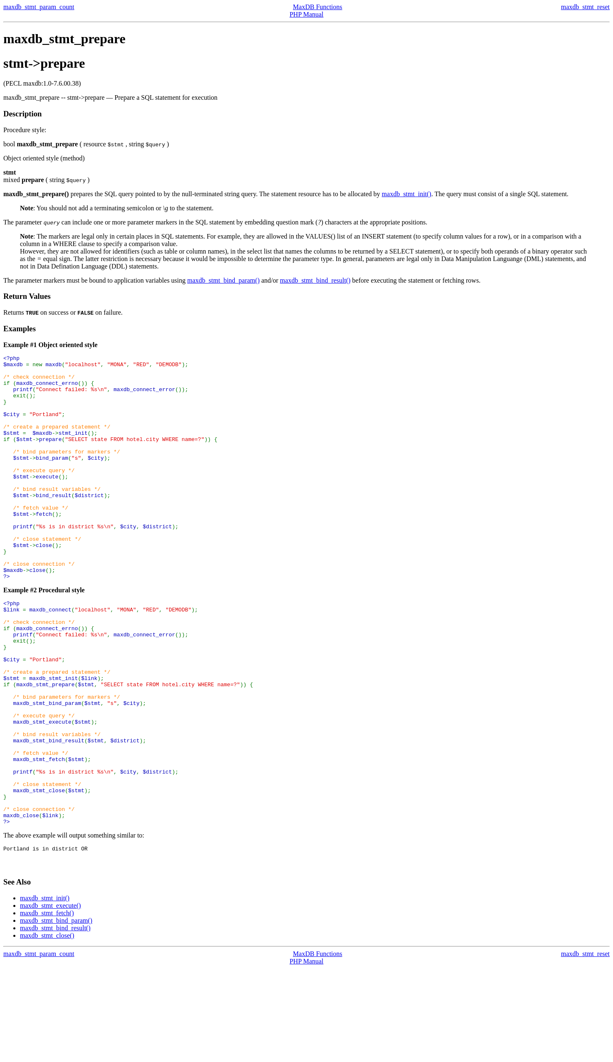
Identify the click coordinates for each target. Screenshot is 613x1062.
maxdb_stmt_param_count (38, 6)
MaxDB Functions (317, 6)
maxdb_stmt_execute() (50, 999)
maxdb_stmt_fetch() (47, 1006)
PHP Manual (307, 14)
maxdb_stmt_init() (406, 193)
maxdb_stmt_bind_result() (315, 280)
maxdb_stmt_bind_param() (223, 280)
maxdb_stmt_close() (47, 1028)
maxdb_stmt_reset (585, 6)
